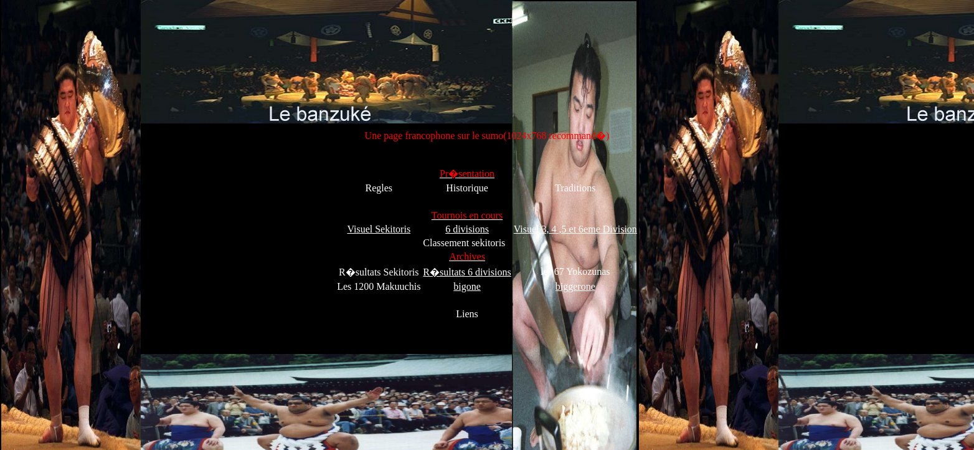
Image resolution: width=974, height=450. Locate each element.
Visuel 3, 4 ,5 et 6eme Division (575, 229)
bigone (467, 286)
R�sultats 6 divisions (467, 272)
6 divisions (467, 229)
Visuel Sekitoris (378, 229)
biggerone (575, 286)
